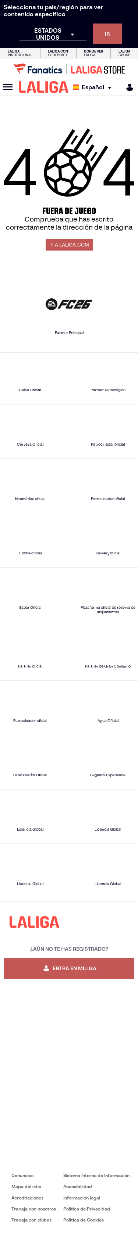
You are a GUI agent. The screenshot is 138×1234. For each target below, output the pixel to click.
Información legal (81, 1197)
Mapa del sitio (26, 1186)
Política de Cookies (83, 1219)
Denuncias (22, 1175)
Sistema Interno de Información (96, 1175)
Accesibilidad (77, 1186)
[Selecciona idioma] (94, 87)
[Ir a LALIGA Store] (69, 69)
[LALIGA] (43, 87)
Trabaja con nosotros (33, 1208)
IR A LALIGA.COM (69, 245)
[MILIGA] (127, 87)
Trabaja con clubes (31, 1219)
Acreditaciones (27, 1197)
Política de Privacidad (86, 1208)
